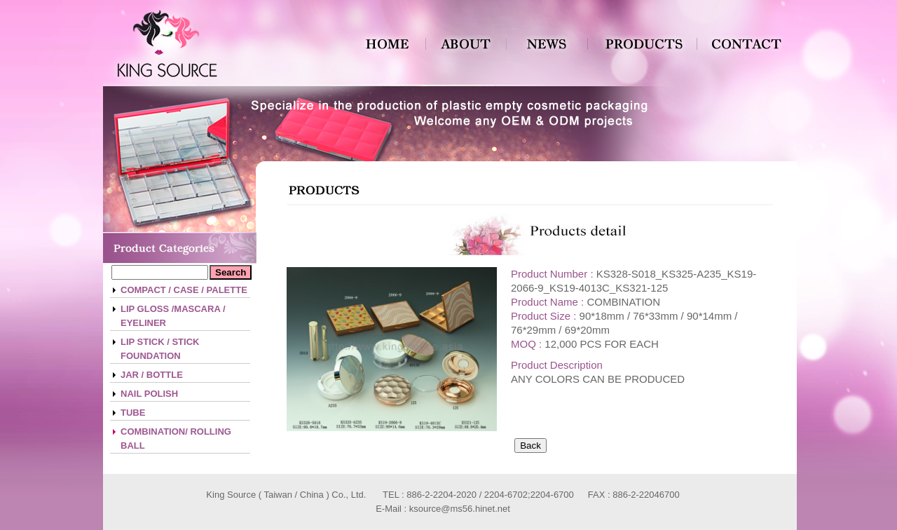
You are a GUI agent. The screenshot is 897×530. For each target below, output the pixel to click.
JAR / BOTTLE (152, 374)
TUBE (133, 412)
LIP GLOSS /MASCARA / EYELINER (173, 316)
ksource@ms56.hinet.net (459, 508)
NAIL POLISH (149, 393)
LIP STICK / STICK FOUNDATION (160, 349)
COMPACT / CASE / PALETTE (184, 290)
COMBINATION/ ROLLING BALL (176, 438)
